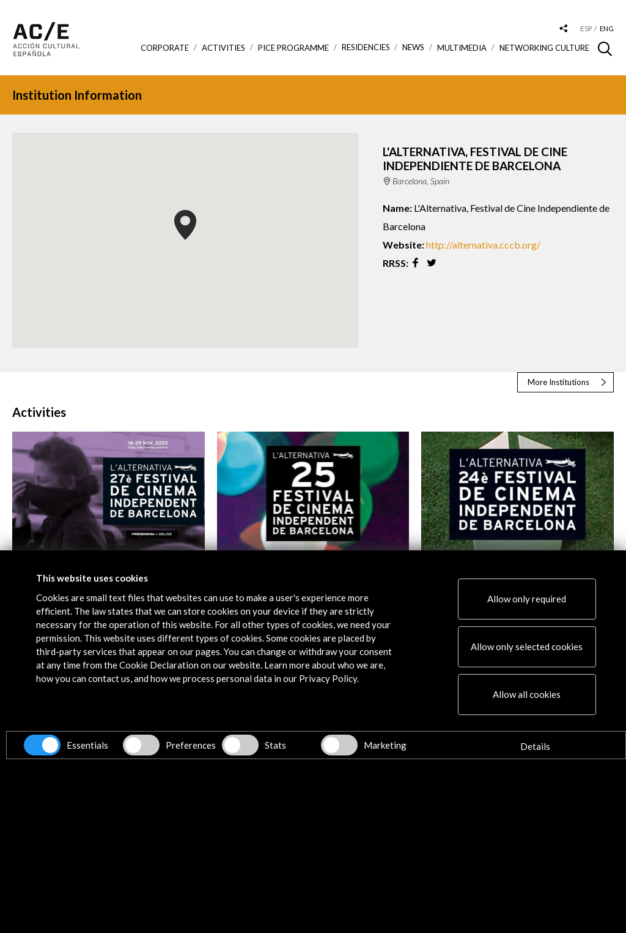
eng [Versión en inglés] (607, 28)
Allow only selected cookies (527, 646)
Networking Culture (544, 47)
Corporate (165, 47)
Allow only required (526, 598)
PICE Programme (293, 47)
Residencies (366, 47)
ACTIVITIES (223, 47)
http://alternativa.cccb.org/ (483, 244)
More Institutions (558, 382)
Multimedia (462, 47)
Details (535, 746)
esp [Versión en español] (586, 28)
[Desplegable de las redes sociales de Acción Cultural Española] (563, 29)
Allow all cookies (527, 694)
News (413, 47)
